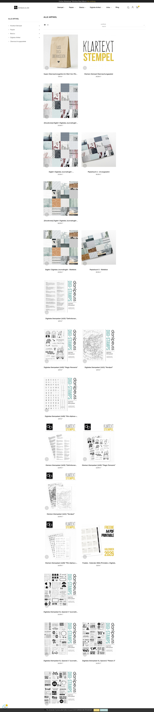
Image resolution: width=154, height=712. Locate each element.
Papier (12, 38)
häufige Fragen (140, 668)
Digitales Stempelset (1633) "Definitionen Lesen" (130, 170)
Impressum (91, 668)
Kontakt (39, 678)
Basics (12, 41)
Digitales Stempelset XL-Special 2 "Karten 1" (94, 397)
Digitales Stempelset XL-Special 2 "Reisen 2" (94, 352)
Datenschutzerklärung (113, 668)
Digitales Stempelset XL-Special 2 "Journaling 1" (59, 352)
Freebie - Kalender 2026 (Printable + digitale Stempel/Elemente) (94, 306)
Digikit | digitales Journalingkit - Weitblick (59, 170)
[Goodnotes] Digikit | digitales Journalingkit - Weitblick (130, 124)
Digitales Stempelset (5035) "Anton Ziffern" (95, 579)
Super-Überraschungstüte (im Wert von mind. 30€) (59, 79)
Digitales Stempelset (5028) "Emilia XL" (130, 579)
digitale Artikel (15, 45)
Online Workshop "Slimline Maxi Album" (95, 650)
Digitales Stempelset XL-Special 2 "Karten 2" (59, 397)
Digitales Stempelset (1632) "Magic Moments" (59, 215)
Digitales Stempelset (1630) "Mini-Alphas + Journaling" (130, 215)
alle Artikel (13, 27)
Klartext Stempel (16, 34)
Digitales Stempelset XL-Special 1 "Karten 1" (94, 488)
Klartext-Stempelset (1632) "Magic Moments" (94, 261)
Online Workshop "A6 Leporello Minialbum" (59, 650)
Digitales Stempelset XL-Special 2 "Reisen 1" (130, 352)
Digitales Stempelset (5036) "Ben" (59, 579)
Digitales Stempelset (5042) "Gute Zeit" (59, 533)
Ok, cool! (96, 710)
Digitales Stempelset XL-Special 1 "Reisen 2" (94, 443)
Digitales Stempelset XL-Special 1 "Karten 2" (59, 488)
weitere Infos (103, 710)
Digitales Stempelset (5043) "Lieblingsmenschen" (130, 488)
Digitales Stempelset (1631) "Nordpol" (95, 215)
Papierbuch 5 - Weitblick (95, 170)
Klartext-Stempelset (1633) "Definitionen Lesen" (59, 261)
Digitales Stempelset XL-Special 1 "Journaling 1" (59, 443)
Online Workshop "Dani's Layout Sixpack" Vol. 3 (24, 650)
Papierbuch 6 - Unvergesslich (95, 124)
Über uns (128, 668)
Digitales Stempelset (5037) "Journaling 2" (130, 533)
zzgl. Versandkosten (58, 694)
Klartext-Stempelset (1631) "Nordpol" (130, 261)
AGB (100, 668)
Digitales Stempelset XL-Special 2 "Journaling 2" (130, 306)
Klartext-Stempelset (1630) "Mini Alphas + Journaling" (59, 306)
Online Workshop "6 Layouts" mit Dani (130, 650)
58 (141, 593)
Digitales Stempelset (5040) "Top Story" (94, 533)
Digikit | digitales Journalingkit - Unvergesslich (59, 124)
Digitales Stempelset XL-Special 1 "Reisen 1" (130, 443)
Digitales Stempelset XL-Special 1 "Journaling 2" (130, 397)
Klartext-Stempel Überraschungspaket (94, 79)
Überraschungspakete (18, 49)
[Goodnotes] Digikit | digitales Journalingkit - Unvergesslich (130, 79)
